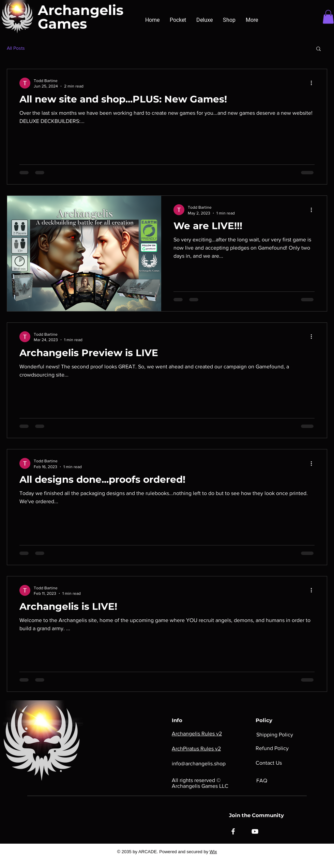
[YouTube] (255, 831)
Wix (213, 851)
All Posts (16, 48)
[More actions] (313, 83)
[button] (328, 17)
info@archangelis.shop (199, 763)
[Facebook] (233, 831)
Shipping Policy (274, 734)
